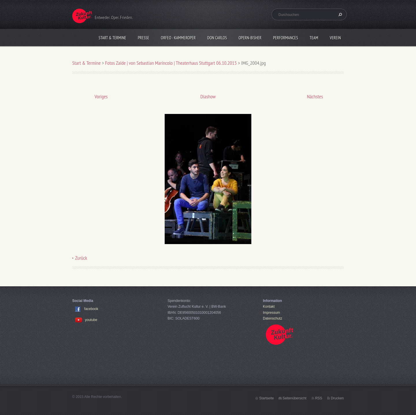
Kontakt (269, 307)
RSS (318, 398)
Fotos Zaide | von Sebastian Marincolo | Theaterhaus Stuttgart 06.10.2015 (171, 63)
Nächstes (315, 96)
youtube (86, 320)
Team (314, 37)
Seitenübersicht (295, 398)
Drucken (337, 398)
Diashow (208, 96)
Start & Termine (112, 37)
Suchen (339, 14)
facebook (91, 309)
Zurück (81, 257)
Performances (285, 37)
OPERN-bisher (250, 37)
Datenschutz (272, 318)
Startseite (266, 398)
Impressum (271, 313)
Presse (143, 37)
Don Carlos (217, 37)
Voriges (100, 96)
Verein (335, 37)
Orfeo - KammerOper (178, 37)
